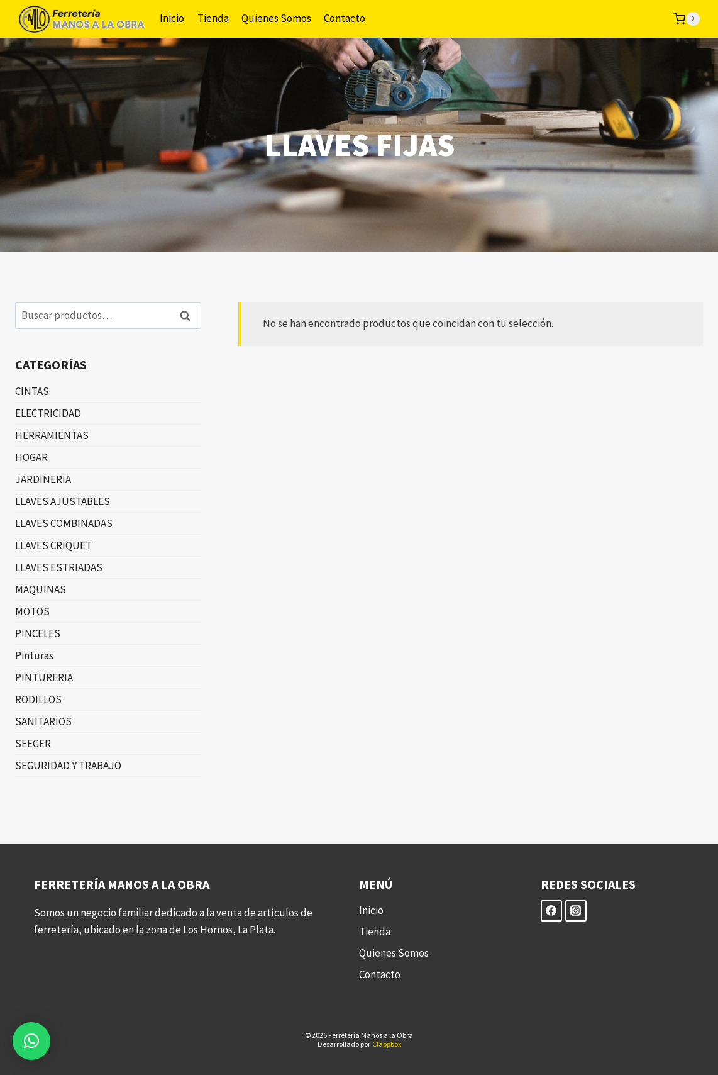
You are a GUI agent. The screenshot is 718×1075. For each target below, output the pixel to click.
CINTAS (32, 391)
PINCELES (37, 633)
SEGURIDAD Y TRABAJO (68, 765)
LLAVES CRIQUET (53, 545)
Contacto (344, 18)
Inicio (172, 18)
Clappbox (386, 1044)
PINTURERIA (44, 677)
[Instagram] (576, 911)
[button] (31, 1041)
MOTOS (32, 611)
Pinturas (34, 655)
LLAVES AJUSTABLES (62, 501)
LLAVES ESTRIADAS (58, 567)
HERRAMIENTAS (52, 435)
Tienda (213, 18)
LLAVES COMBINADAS (64, 523)
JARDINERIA (43, 479)
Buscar (189, 315)
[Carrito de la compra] (686, 19)
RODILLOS (38, 699)
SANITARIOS (43, 721)
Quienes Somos (276, 18)
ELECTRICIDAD (48, 413)
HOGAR (31, 457)
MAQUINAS (40, 589)
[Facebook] (551, 911)
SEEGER (33, 743)
